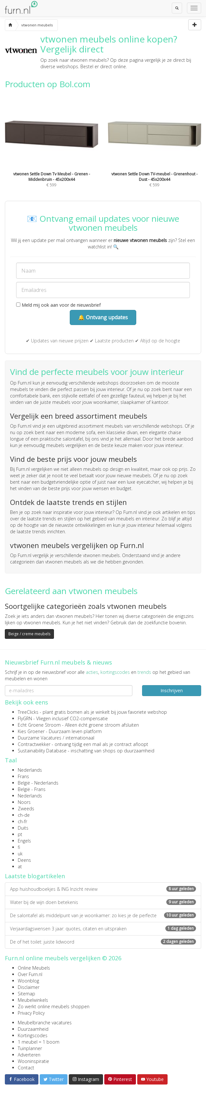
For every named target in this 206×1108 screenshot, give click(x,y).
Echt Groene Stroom (39, 725)
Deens (24, 860)
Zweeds (26, 808)
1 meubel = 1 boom (38, 1042)
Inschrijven (171, 690)
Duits (23, 828)
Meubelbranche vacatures (45, 1023)
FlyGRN (25, 718)
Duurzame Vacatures (39, 738)
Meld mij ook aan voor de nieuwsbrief (58, 305)
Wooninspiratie (33, 1061)
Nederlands (30, 770)
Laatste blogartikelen (35, 876)
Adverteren (29, 1055)
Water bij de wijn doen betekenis (103, 902)
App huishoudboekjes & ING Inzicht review (103, 889)
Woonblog (28, 981)
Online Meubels (34, 968)
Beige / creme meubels (29, 634)
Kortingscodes (32, 1035)
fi (19, 847)
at (20, 866)
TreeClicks (28, 712)
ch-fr (22, 821)
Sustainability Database (42, 751)
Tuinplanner (30, 1048)
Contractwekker (34, 744)
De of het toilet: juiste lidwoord (103, 942)
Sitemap (26, 994)
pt (20, 834)
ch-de (24, 815)
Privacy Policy (31, 1013)
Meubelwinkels (33, 1000)
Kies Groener (31, 731)
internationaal (80, 738)
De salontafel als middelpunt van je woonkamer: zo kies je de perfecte (103, 915)
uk (20, 854)
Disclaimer (28, 987)
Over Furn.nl (30, 974)
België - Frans (32, 789)
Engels (24, 841)
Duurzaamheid (33, 1029)
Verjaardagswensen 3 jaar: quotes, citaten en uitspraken (103, 929)
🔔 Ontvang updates (103, 317)
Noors (24, 802)
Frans (23, 776)
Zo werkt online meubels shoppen (53, 1006)
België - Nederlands (38, 783)
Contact (26, 1068)
